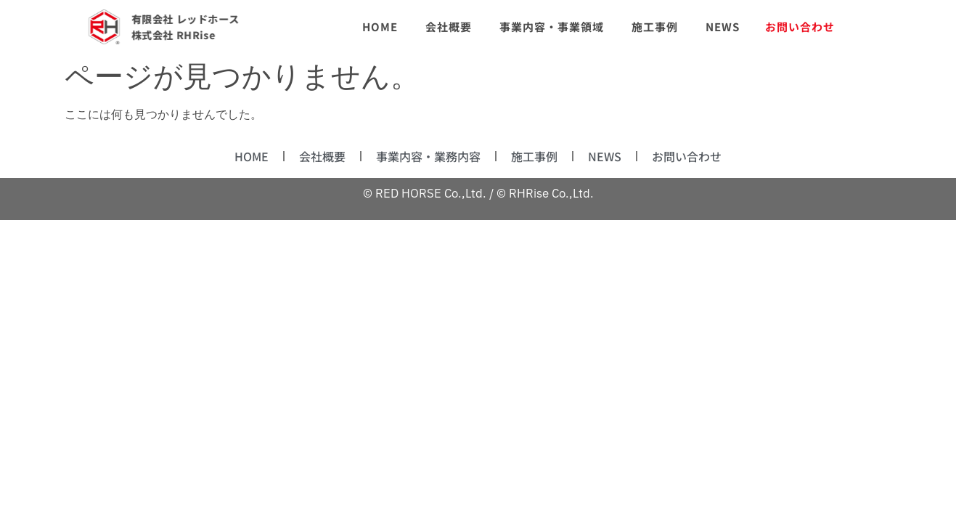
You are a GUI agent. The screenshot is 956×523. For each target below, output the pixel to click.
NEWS (604, 156)
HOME (251, 156)
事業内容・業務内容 (428, 156)
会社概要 (322, 156)
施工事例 (534, 156)
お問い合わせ (687, 156)
